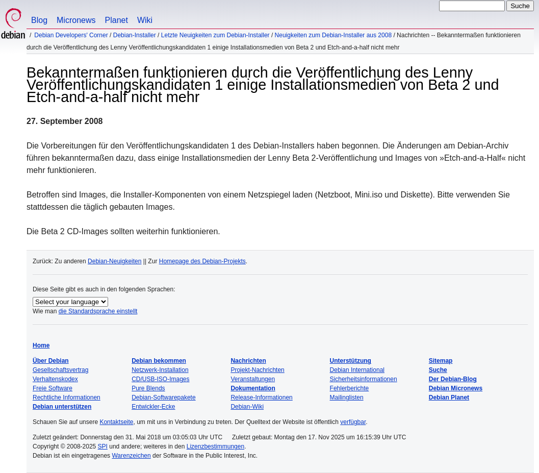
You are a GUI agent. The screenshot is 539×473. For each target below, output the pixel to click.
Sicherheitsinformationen (363, 379)
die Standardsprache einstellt (98, 311)
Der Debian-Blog (453, 379)
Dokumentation (252, 388)
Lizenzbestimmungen (215, 446)
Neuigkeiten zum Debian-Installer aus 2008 (333, 35)
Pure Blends (148, 388)
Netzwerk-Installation (160, 370)
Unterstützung (350, 360)
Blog (39, 20)
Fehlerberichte (349, 388)
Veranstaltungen (252, 379)
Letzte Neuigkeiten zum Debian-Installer (215, 35)
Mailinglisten (347, 397)
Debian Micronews (455, 388)
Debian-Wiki (247, 406)
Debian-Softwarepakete (163, 397)
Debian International (357, 370)
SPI (103, 446)
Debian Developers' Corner (71, 35)
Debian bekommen (159, 360)
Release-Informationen (261, 397)
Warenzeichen (131, 455)
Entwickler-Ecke (153, 406)
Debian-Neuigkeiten (114, 261)
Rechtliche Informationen (66, 397)
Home (41, 345)
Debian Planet (449, 397)
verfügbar (353, 422)
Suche (438, 370)
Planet (116, 20)
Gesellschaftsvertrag (60, 370)
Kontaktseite (116, 422)
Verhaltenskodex (55, 379)
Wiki (144, 20)
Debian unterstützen (62, 406)
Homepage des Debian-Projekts (202, 261)
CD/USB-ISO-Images (160, 379)
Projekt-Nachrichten (257, 370)
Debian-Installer (134, 35)
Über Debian (51, 360)
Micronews (76, 20)
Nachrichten (248, 360)
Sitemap (441, 360)
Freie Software (52, 388)
